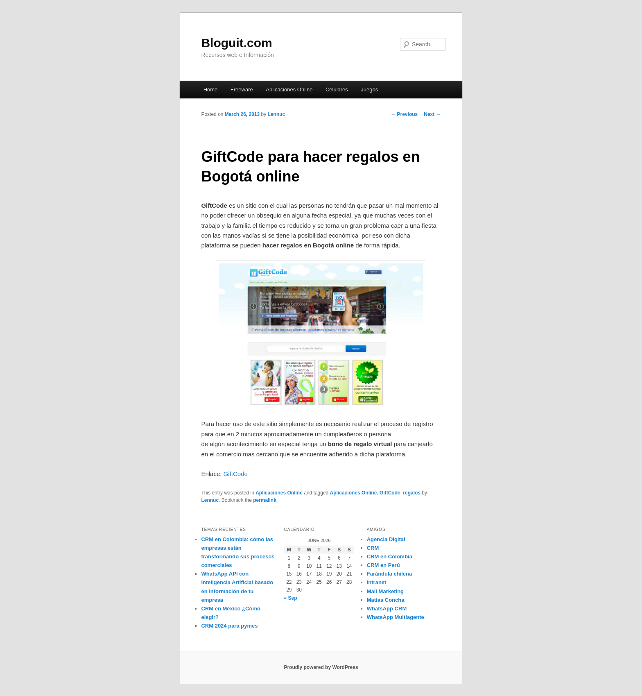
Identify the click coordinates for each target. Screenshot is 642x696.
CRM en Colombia (389, 556)
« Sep (290, 598)
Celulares (337, 89)
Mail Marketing (385, 591)
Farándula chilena (389, 574)
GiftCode (236, 473)
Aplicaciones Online (289, 89)
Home (210, 89)
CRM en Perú (383, 565)
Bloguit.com (236, 43)
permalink (264, 500)
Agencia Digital (386, 539)
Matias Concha (386, 600)
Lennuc (276, 114)
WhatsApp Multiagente (395, 617)
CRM (373, 548)
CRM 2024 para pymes (229, 626)
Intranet (377, 582)
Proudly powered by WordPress (321, 667)
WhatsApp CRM (387, 608)
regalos (411, 493)
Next (432, 114)
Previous (404, 114)
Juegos (369, 89)
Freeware (242, 89)
